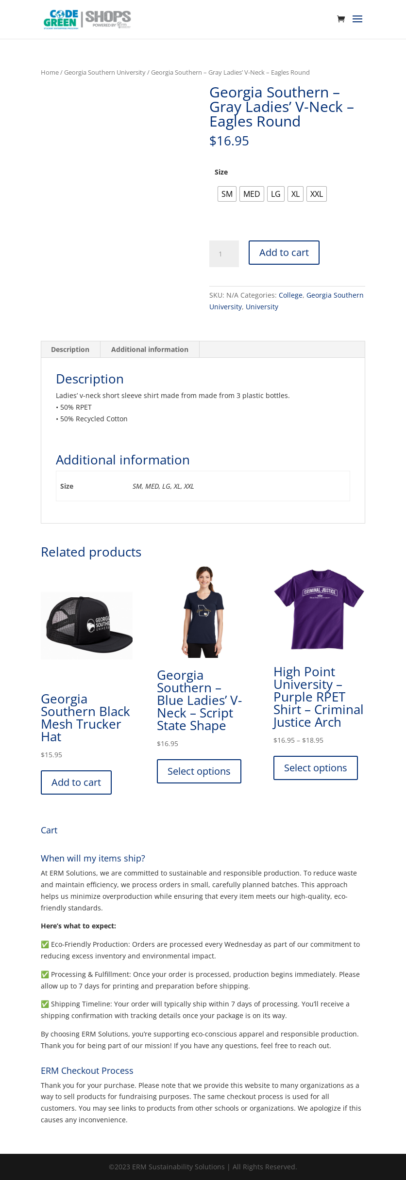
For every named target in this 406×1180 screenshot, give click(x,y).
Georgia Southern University (105, 72)
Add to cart (284, 252)
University (262, 306)
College (291, 295)
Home (50, 72)
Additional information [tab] (149, 349)
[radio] (227, 194)
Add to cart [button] (76, 782)
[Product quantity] (223, 254)
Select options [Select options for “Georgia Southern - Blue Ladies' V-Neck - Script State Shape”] (199, 771)
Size (221, 171)
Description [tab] (70, 349)
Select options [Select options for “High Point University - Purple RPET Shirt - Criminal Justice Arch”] (315, 767)
